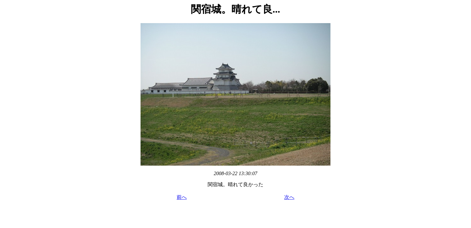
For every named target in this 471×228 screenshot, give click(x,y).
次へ (289, 197)
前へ (182, 197)
